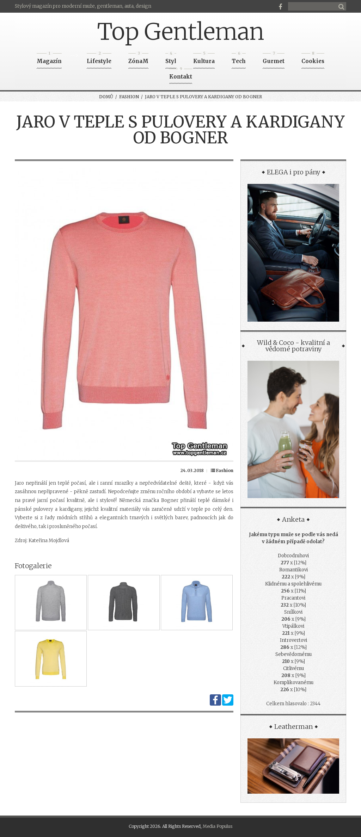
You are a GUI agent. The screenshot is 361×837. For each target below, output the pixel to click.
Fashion (129, 96)
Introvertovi (293, 640)
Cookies (312, 59)
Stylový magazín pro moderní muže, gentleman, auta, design (83, 6)
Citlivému (293, 668)
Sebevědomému (293, 654)
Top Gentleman (180, 31)
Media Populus (217, 826)
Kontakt (180, 74)
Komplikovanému (293, 683)
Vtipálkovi (293, 626)
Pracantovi (293, 598)
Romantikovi (293, 570)
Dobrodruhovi (293, 556)
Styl (170, 59)
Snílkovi (293, 612)
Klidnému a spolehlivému (293, 584)
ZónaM (138, 59)
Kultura (204, 59)
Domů (106, 96)
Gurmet (273, 59)
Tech (239, 59)
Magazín (49, 59)
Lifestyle (99, 59)
